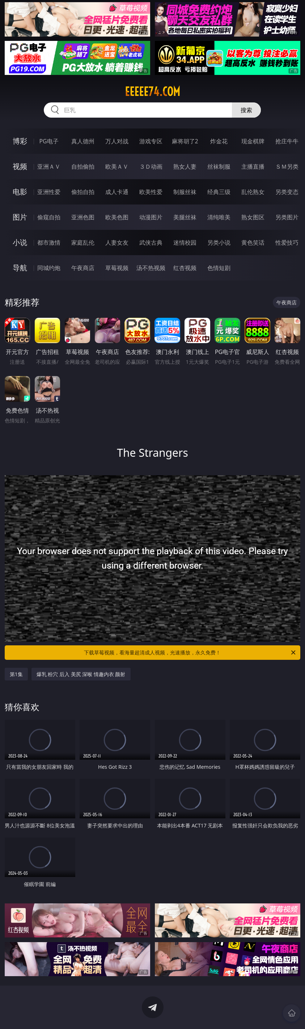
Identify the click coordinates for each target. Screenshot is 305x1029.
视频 (20, 166)
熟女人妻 (184, 166)
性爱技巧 (286, 242)
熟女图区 (252, 217)
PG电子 (48, 141)
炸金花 (219, 141)
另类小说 (218, 242)
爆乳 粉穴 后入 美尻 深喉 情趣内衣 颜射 (81, 674)
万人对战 (116, 141)
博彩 (20, 141)
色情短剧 (218, 268)
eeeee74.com (152, 91)
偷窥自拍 (48, 217)
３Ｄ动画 (150, 166)
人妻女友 (116, 242)
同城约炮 (48, 268)
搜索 (246, 110)
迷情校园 (184, 242)
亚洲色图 (82, 217)
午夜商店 (82, 268)
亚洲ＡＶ (48, 166)
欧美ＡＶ (116, 166)
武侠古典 (150, 242)
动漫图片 (150, 217)
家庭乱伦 (82, 242)
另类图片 (286, 217)
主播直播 (252, 166)
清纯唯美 (218, 217)
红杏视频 (184, 268)
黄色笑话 (252, 242)
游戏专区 (150, 141)
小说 (20, 242)
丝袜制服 (218, 166)
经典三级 (218, 192)
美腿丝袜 (184, 217)
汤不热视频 (150, 268)
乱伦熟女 (252, 192)
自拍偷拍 (82, 166)
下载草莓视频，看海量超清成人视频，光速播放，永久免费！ (190, 652)
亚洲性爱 (48, 192)
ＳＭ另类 (286, 166)
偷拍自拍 (82, 192)
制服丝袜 (184, 192)
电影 (20, 192)
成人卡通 (116, 192)
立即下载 (203, 1012)
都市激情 (48, 242)
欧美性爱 (150, 192)
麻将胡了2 (185, 141)
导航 (20, 268)
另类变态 (286, 192)
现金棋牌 (252, 141)
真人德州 (82, 141)
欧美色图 (116, 217)
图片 (20, 217)
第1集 (16, 674)
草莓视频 (116, 268)
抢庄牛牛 (286, 141)
